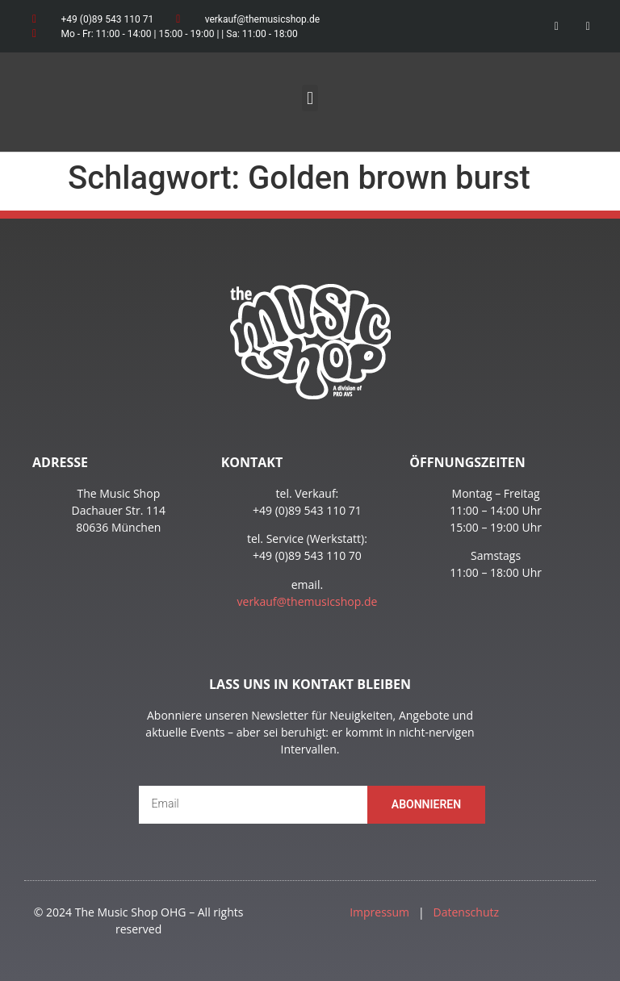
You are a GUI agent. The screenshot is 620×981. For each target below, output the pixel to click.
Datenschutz (466, 912)
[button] (309, 98)
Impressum (379, 912)
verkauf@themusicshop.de (307, 601)
